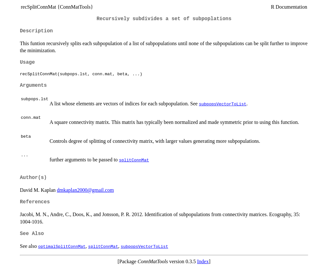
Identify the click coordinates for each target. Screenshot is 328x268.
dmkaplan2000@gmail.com (85, 190)
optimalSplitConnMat (62, 246)
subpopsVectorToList (222, 104)
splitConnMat (134, 160)
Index (203, 261)
